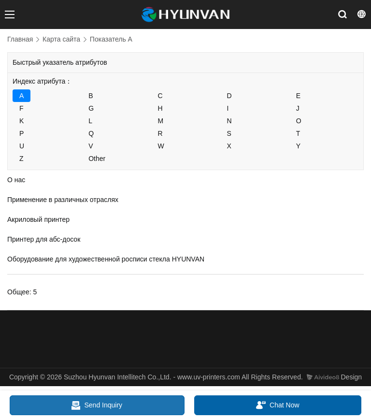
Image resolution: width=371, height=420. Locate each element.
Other (96, 158)
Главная (20, 39)
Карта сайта (61, 39)
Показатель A (111, 39)
